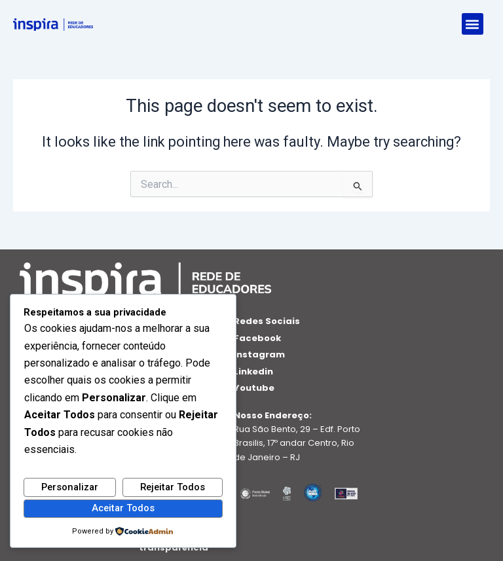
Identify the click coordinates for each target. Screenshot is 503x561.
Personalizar (69, 487)
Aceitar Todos (123, 508)
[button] (472, 24)
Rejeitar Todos (172, 487)
